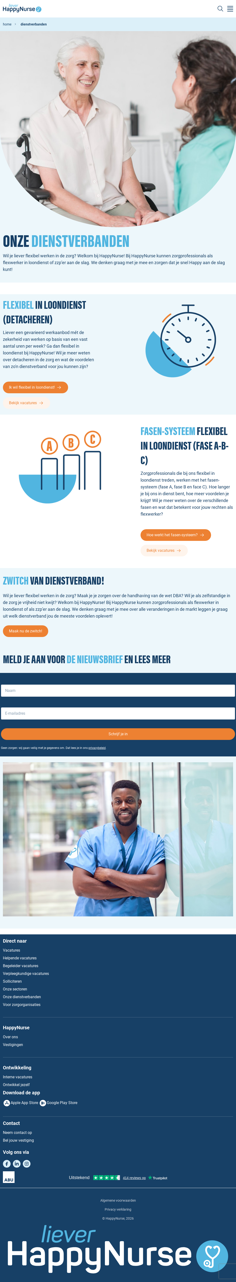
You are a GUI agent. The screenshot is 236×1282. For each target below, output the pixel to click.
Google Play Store (62, 1102)
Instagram (27, 1164)
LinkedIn (17, 1164)
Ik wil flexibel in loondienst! (32, 387)
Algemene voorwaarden (118, 1200)
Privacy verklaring (118, 1209)
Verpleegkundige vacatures (26, 973)
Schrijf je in (118, 734)
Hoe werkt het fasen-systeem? (172, 535)
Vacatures (11, 950)
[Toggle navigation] (230, 9)
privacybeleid (97, 748)
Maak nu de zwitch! (25, 631)
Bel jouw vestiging (18, 1140)
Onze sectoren (15, 989)
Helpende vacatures (20, 958)
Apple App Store (24, 1102)
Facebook (7, 1164)
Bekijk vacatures (23, 403)
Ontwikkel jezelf (16, 1084)
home (7, 24)
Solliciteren (12, 981)
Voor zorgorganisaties (21, 1004)
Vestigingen (13, 1044)
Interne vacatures (17, 1077)
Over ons (10, 1037)
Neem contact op (17, 1132)
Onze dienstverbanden (22, 997)
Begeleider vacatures (20, 966)
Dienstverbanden (34, 24)
